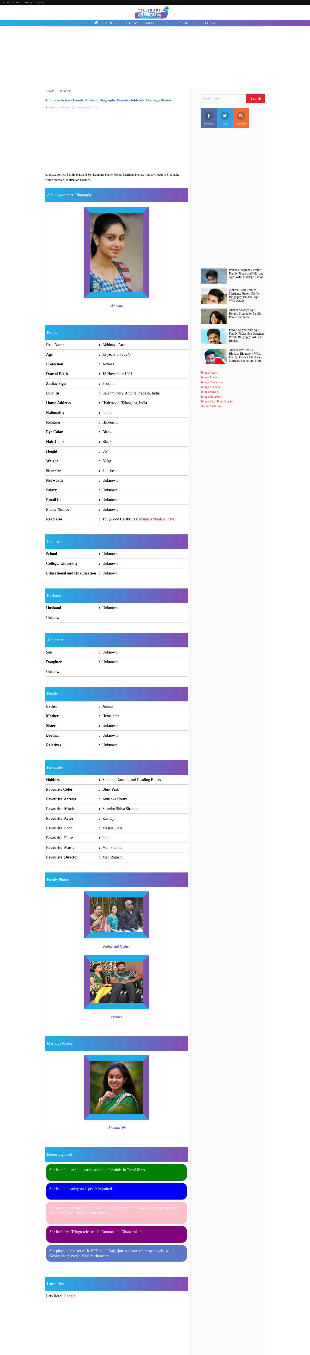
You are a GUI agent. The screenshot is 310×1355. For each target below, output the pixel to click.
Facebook (209, 118)
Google (69, 1296)
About (6, 2)
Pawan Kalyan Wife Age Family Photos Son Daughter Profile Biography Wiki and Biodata (246, 335)
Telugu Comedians (212, 382)
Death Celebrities (211, 406)
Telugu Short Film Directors (218, 401)
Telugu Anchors (210, 387)
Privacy (28, 2)
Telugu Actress (210, 377)
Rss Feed (241, 118)
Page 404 (41, 2)
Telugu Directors (211, 396)
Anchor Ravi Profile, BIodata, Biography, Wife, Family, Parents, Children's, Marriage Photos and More (245, 355)
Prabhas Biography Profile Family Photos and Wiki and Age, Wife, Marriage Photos (246, 273)
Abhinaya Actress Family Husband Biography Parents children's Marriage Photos (108, 100)
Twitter (225, 118)
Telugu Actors (209, 372)
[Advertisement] (155, 58)
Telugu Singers (210, 391)
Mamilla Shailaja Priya (157, 519)
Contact (17, 2)
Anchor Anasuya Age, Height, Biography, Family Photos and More (245, 313)
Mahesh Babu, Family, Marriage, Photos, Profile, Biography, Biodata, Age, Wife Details (244, 295)
